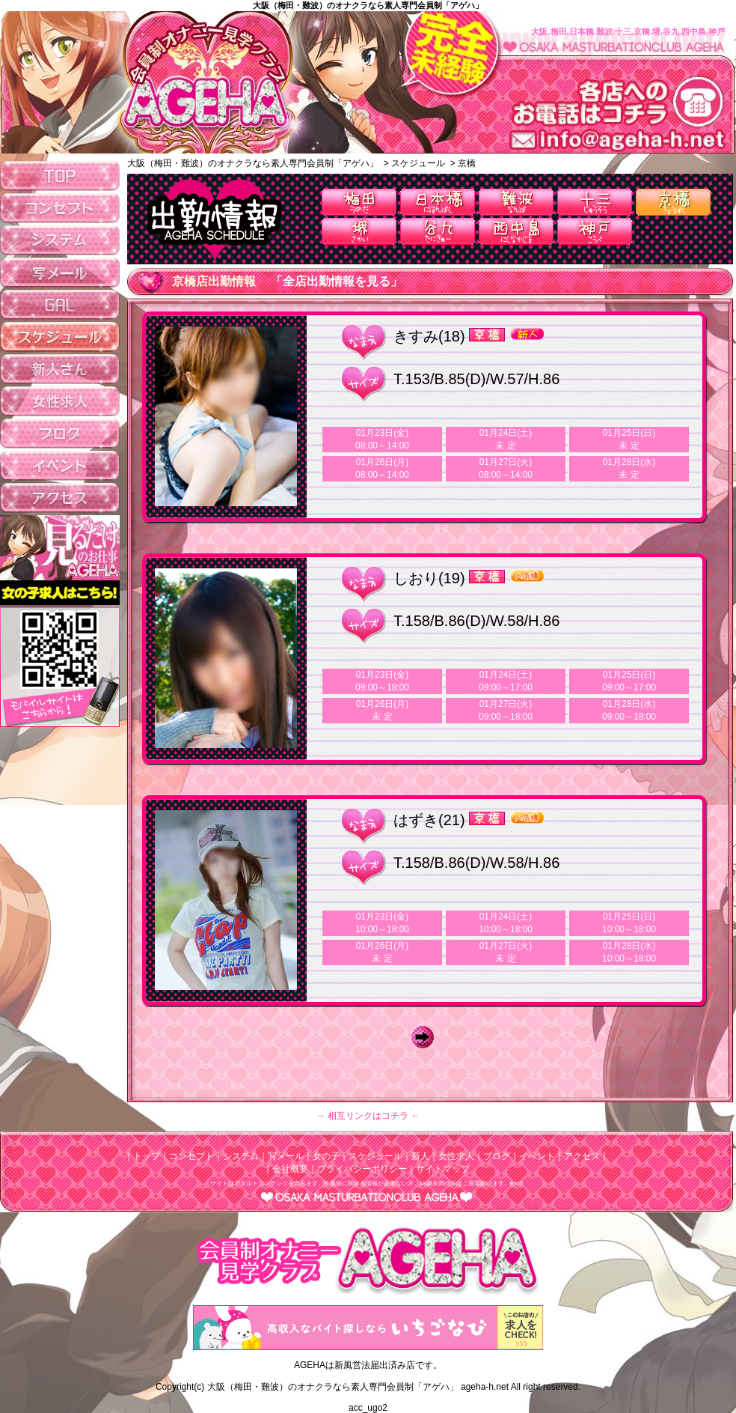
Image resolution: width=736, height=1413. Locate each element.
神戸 (594, 231)
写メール (286, 1156)
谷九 (437, 231)
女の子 (326, 1156)
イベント (537, 1156)
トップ (146, 1156)
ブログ (496, 1156)
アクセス (582, 1156)
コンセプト (191, 1156)
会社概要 (290, 1169)
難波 (516, 202)
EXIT (517, 1183)
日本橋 (437, 202)
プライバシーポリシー (362, 1169)
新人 (420, 1156)
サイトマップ (443, 1169)
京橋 (673, 202)
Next (426, 1037)
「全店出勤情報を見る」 (336, 281)
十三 (594, 202)
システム (241, 1156)
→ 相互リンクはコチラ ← (368, 1115)
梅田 (359, 202)
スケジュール (375, 1156)
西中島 (516, 231)
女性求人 (456, 1156)
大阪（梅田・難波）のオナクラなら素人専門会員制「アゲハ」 (368, 5)
